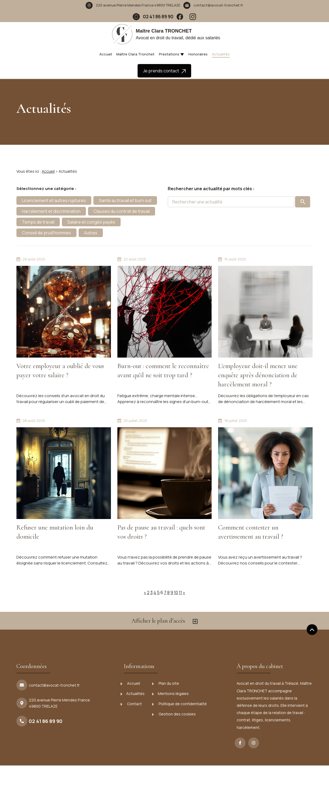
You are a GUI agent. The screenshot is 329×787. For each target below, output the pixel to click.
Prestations (169, 54)
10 (176, 592)
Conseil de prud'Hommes (46, 233)
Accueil (105, 54)
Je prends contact (164, 71)
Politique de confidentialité (179, 703)
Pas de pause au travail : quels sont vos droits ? (161, 532)
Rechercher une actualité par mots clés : (211, 189)
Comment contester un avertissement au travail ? (250, 532)
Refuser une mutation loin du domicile (54, 532)
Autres (90, 233)
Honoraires (198, 54)
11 (180, 592)
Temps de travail (38, 222)
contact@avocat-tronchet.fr (218, 5)
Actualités (221, 54)
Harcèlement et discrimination (51, 211)
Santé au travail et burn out (125, 200)
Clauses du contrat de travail (121, 211)
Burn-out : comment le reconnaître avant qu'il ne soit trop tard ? (163, 370)
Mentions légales (170, 693)
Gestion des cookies (174, 714)
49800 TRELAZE (138, 5)
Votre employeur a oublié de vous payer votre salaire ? (60, 370)
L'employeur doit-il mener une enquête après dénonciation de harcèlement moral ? (258, 375)
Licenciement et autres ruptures (54, 200)
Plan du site (165, 683)
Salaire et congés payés (91, 222)
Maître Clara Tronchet (135, 54)
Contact (131, 703)
